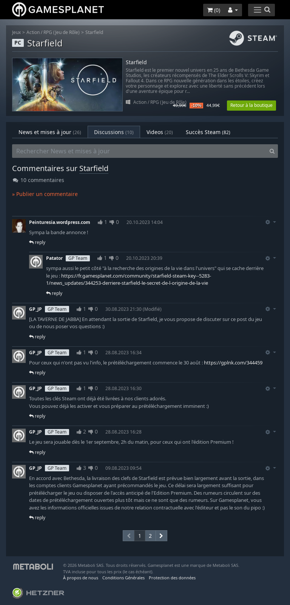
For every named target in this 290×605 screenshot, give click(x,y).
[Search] (272, 151)
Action (33, 32)
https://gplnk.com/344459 (233, 362)
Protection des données (172, 577)
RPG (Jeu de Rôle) (61, 32)
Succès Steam (208, 132)
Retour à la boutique (251, 105)
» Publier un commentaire (45, 194)
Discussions (114, 132)
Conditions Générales (123, 577)
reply (37, 242)
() (213, 10)
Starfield (94, 32)
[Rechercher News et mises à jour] (139, 151)
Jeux (16, 32)
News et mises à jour (50, 132)
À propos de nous (80, 577)
